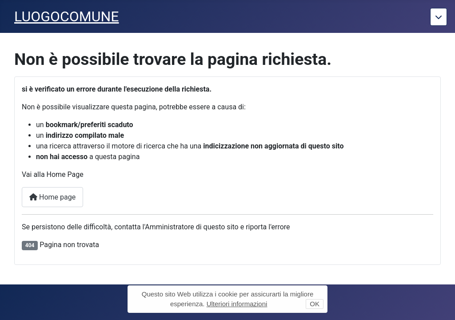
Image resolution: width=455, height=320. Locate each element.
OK (314, 304)
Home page (52, 197)
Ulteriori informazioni (237, 304)
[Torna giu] (438, 17)
